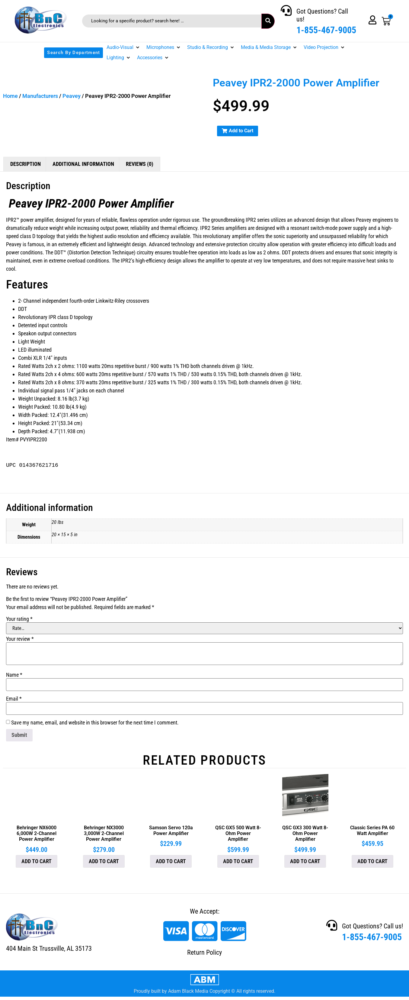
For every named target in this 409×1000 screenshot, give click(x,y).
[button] (123, 47)
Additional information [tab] (83, 164)
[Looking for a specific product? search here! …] (172, 21)
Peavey (71, 96)
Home (10, 96)
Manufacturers (40, 96)
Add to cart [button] (36, 861)
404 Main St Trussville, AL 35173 (49, 948)
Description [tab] (25, 164)
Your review (20, 639)
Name (14, 675)
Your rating (19, 619)
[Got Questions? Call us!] (286, 10)
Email (14, 699)
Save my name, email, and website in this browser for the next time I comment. (95, 722)
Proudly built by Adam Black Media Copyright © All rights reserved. (204, 991)
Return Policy (204, 952)
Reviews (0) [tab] (139, 164)
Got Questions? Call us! (372, 926)
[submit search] (268, 21)
